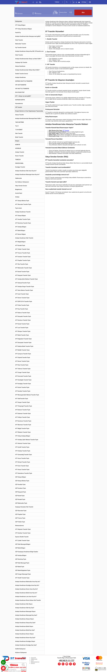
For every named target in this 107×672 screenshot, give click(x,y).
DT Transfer (66, 130)
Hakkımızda (34, 659)
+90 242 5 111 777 (66, 660)
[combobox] (24, 14)
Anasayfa (33, 657)
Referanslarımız (35, 662)
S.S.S (32, 660)
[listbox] (59, 2)
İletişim (33, 663)
